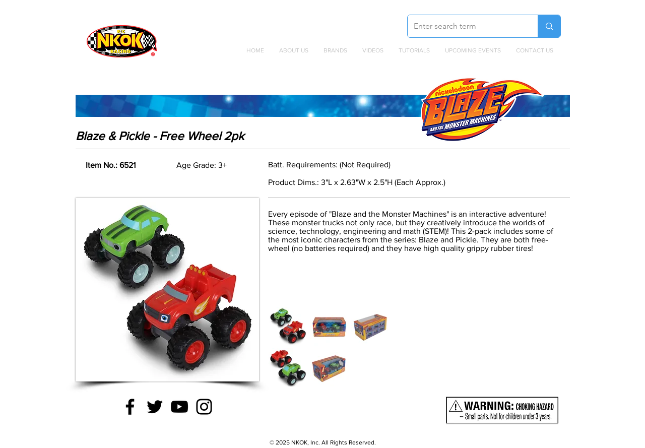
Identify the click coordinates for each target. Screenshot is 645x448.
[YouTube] (179, 406)
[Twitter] (154, 406)
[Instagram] (204, 406)
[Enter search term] (465, 26)
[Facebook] (130, 406)
